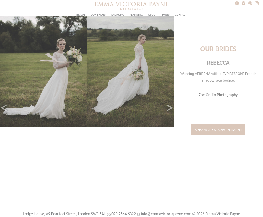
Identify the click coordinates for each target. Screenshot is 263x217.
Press (166, 15)
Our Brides (98, 15)
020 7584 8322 (123, 213)
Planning (136, 15)
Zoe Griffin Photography (218, 94)
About (152, 15)
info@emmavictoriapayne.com (166, 213)
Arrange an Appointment (218, 130)
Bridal (80, 15)
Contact (181, 15)
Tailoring (117, 15)
